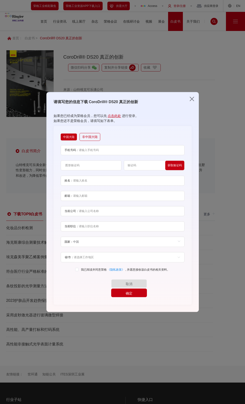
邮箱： (69, 200)
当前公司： (72, 215)
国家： (69, 246)
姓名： (69, 185)
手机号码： (72, 155)
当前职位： (72, 231)
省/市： (69, 262)
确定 (145, 288)
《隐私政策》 (116, 274)
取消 (99, 288)
